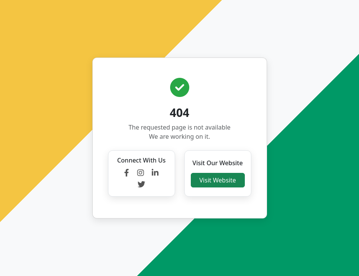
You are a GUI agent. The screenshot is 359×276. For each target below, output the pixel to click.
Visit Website (217, 180)
